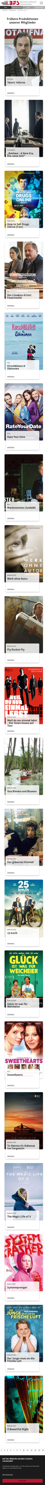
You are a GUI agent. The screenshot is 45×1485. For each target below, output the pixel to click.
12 (31, 1450)
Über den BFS (39, 7)
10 (23, 1450)
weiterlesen (10, 93)
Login (28, 7)
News (5, 7)
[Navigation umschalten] (41, 3)
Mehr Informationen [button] (7, 1474)
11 (27, 1450)
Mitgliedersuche (17, 7)
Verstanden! (22, 1481)
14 (39, 1450)
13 (35, 1450)
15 (43, 1450)
